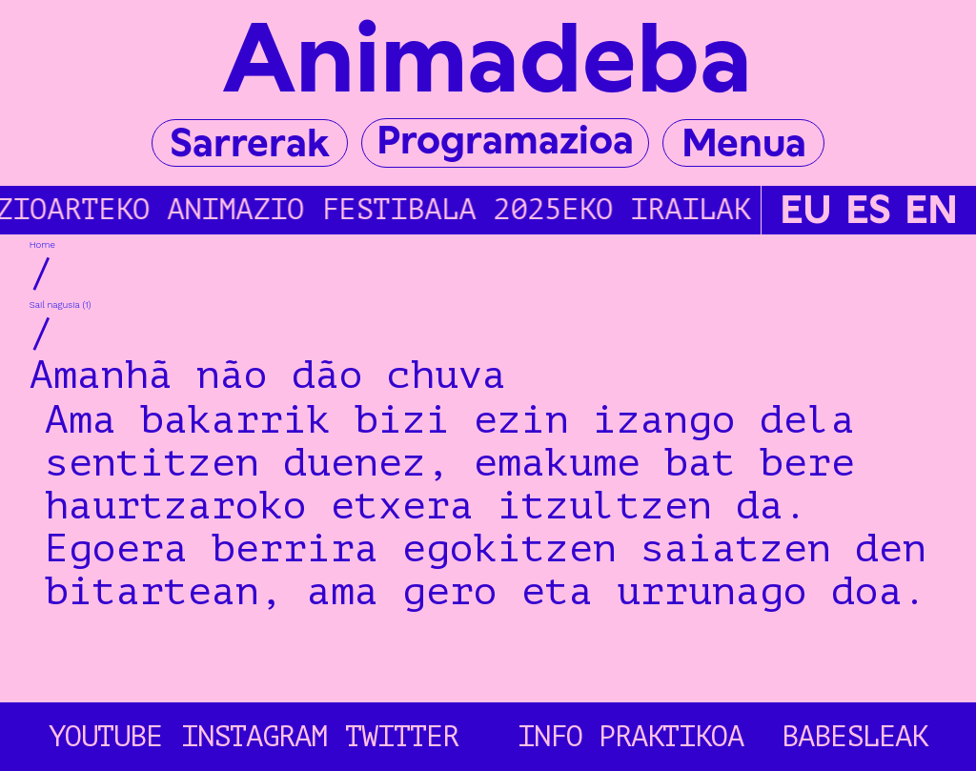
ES (868, 210)
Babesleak (854, 736)
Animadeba (487, 58)
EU (806, 210)
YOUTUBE (105, 736)
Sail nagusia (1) (61, 304)
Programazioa (505, 140)
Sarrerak (249, 142)
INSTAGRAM (254, 736)
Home (42, 244)
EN (931, 210)
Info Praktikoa (631, 736)
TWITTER (401, 736)
